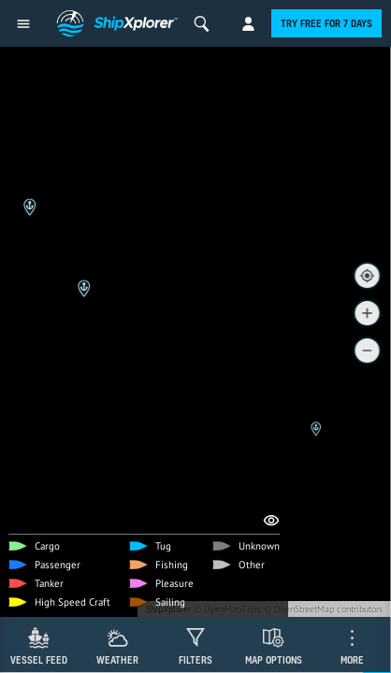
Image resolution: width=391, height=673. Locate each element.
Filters (195, 659)
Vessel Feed (38, 659)
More (352, 659)
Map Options (273, 659)
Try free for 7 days (326, 23)
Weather (117, 659)
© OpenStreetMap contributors (323, 609)
